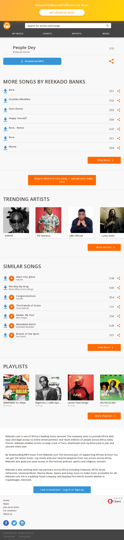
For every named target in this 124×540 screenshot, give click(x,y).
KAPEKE (9, 235)
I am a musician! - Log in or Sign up (62, 489)
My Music (18, 33)
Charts (47, 33)
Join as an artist (11, 507)
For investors (9, 510)
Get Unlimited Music (62, 12)
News (6, 503)
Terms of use (9, 536)
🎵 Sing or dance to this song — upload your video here (62, 180)
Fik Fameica (43, 235)
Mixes (106, 33)
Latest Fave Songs (78, 402)
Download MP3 (32, 61)
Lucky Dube (108, 235)
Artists (77, 33)
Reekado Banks (21, 52)
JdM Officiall (76, 235)
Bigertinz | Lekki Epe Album (48, 402)
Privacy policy (25, 536)
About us (7, 513)
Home (6, 500)
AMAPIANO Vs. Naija (14, 402)
